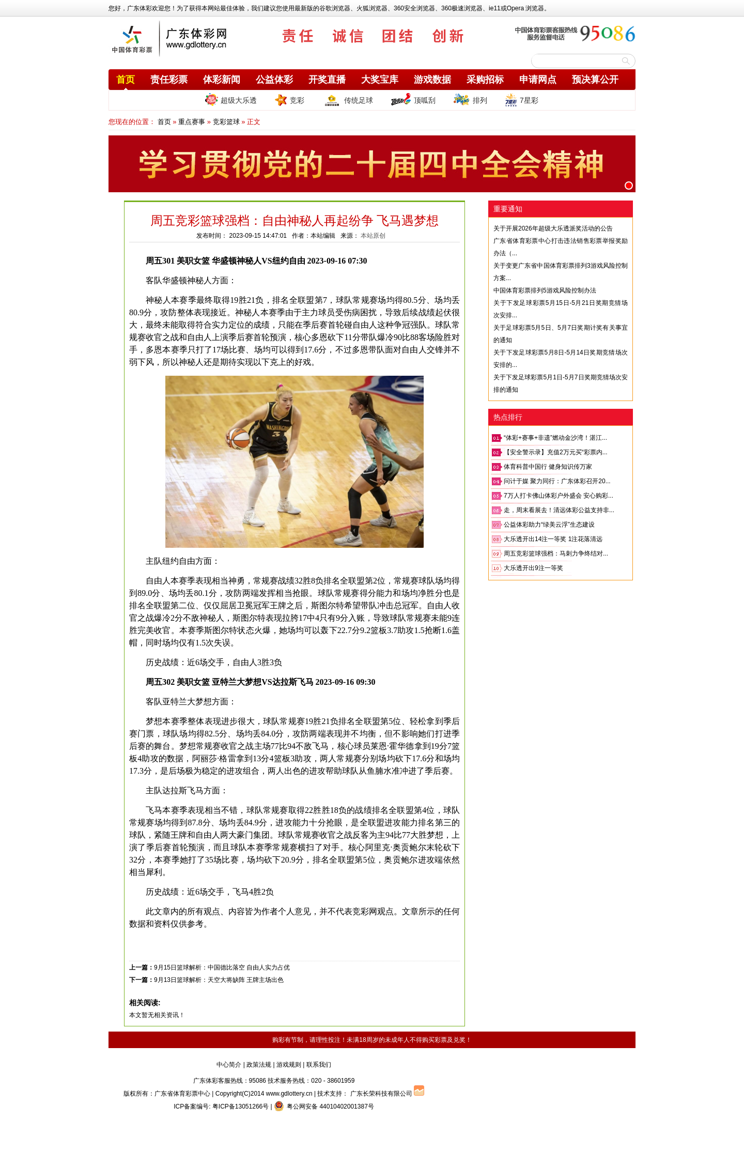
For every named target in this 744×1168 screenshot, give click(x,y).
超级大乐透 (231, 99)
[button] (629, 185)
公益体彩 (274, 79)
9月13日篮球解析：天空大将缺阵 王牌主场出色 (219, 979)
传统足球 (347, 99)
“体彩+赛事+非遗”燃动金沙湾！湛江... (555, 437)
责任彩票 (169, 79)
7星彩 (521, 99)
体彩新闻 (221, 79)
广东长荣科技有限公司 (381, 1093)
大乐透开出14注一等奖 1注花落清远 (553, 539)
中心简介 (228, 1064)
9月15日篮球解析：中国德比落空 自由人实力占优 (222, 967)
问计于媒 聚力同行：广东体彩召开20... (557, 481)
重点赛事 (191, 122)
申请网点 (537, 79)
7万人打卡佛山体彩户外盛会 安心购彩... (558, 495)
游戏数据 (432, 79)
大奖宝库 (379, 79)
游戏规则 (288, 1064)
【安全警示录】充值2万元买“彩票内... (556, 452)
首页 (125, 79)
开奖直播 (327, 79)
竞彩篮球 (226, 122)
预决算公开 (595, 79)
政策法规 (258, 1064)
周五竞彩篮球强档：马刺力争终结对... (556, 553)
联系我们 (318, 1064)
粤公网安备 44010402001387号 (324, 1106)
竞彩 (289, 99)
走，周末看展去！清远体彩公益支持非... (559, 510)
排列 (470, 99)
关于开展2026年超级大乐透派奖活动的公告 (553, 228)
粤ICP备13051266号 (240, 1106)
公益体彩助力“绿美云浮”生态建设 (549, 524)
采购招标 (485, 79)
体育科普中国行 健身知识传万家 (548, 466)
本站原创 (373, 235)
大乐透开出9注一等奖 (533, 568)
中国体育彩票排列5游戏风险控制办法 (544, 290)
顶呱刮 (413, 99)
